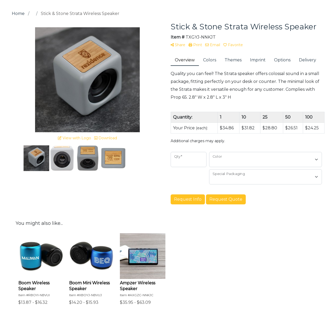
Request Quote (225, 199)
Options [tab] (282, 59)
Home (18, 13)
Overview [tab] (185, 59)
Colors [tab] (209, 59)
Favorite (233, 45)
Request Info (188, 199)
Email (212, 45)
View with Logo (74, 138)
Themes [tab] (233, 59)
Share (178, 45)
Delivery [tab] (307, 59)
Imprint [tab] (258, 59)
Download (105, 138)
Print (195, 45)
